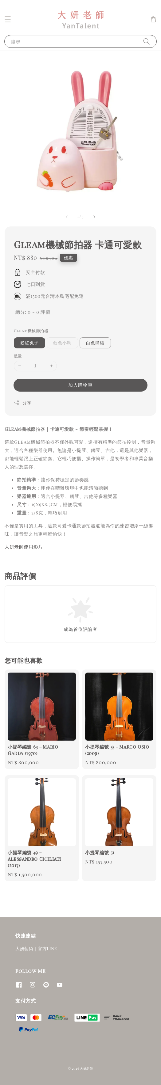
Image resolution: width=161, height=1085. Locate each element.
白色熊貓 (95, 343)
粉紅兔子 (29, 343)
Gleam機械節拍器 (31, 330)
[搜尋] (146, 41)
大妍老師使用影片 (24, 547)
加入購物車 (80, 385)
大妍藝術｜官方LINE (36, 948)
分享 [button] (22, 403)
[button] (7, 19)
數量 (18, 355)
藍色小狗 (62, 343)
